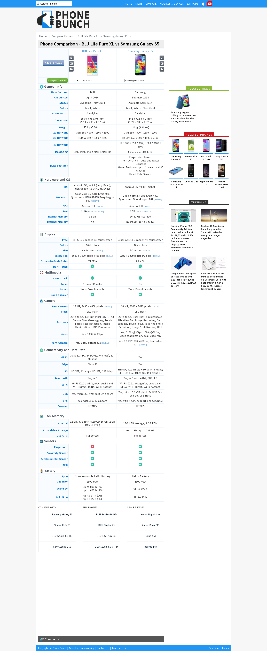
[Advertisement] (169, 19)
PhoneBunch (59, 648)
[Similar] (95, 201)
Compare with (47, 507)
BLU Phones (90, 507)
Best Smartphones (218, 648)
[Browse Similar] (96, 211)
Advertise (74, 648)
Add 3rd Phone (53, 62)
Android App (88, 648)
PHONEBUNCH (72, 19)
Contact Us (103, 648)
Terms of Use (119, 648)
